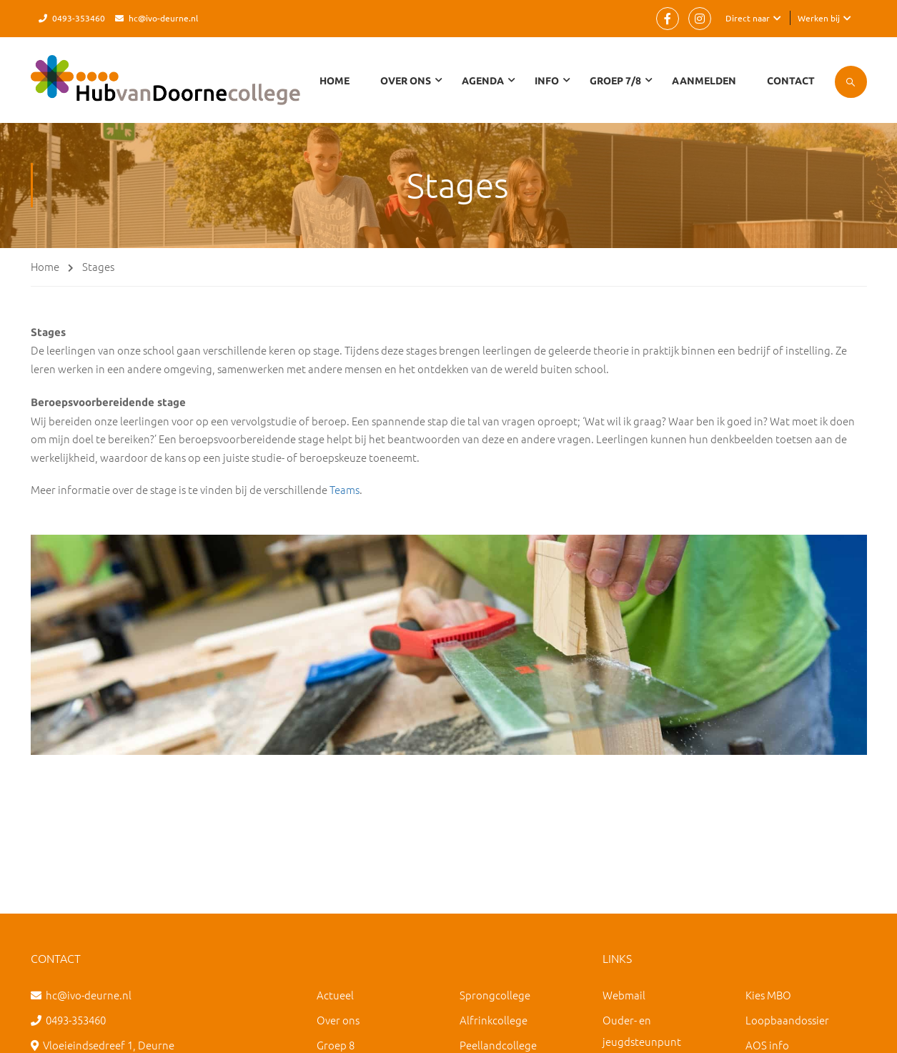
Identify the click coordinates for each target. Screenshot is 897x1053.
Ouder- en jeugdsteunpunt (642, 1030)
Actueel (335, 994)
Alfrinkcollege (493, 1019)
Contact (791, 80)
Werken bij (819, 18)
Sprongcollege (495, 994)
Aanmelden (704, 80)
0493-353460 (78, 18)
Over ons (338, 1019)
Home (334, 80)
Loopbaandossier (787, 1019)
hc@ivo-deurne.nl (163, 18)
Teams (344, 489)
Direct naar (747, 18)
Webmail (624, 994)
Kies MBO (768, 994)
